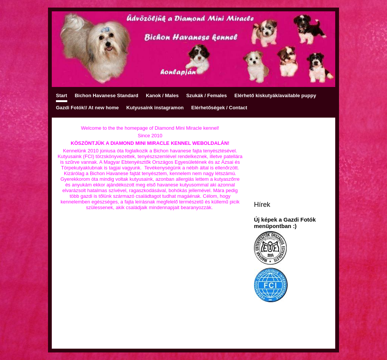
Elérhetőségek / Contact (219, 107)
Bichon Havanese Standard (106, 95)
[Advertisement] (150, 288)
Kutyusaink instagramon (155, 107)
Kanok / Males (162, 95)
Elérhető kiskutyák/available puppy (275, 95)
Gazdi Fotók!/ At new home (87, 107)
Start (61, 95)
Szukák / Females (206, 95)
